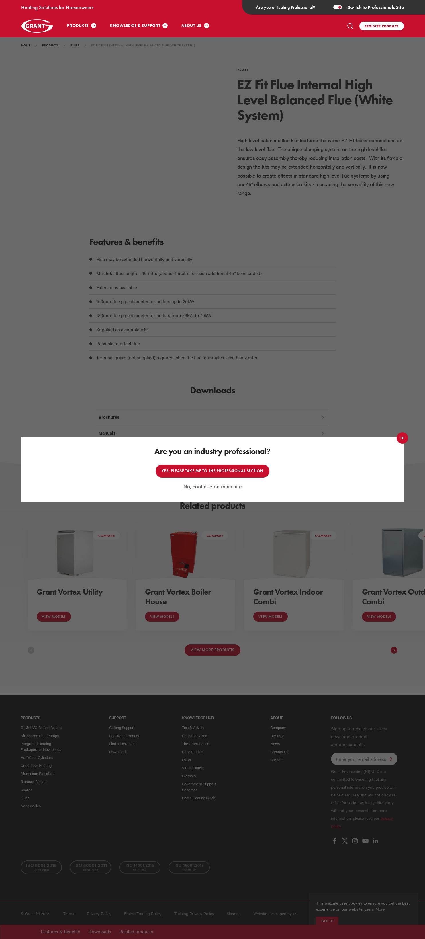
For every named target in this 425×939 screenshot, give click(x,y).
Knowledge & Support (135, 25)
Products (78, 25)
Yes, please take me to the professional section (212, 471)
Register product (382, 26)
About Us (191, 25)
